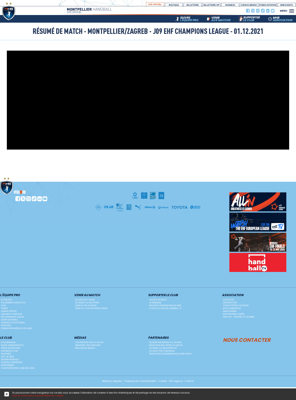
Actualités (6, 300)
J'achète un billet (158, 300)
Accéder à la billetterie (87, 303)
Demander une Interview (87, 345)
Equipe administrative (12, 345)
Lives (3, 305)
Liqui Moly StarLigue (11, 314)
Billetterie (192, 5)
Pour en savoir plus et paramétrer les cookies (38, 395)
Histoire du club (9, 351)
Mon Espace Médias (85, 348)
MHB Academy (230, 311)
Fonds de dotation (10, 348)
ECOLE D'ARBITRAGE (232, 308)
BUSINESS (230, 5)
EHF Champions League (12, 317)
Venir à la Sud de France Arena (91, 308)
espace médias (249, 5)
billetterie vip (211, 5)
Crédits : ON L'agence (171, 381)
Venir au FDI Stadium (85, 305)
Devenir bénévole (10, 360)
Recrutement (7, 365)
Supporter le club (163, 295)
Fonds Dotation (267, 5)
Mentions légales (112, 381)
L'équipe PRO (10, 295)
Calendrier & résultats (13, 303)
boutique (174, 5)
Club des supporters (12, 362)
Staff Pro (6, 325)
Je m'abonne (155, 303)
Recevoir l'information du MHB (165, 305)
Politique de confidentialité (140, 381)
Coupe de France (9, 320)
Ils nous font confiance (162, 351)
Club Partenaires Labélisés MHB (17, 368)
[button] (291, 10)
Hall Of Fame (7, 357)
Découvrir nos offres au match (166, 345)
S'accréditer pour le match (89, 342)
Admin (190, 381)
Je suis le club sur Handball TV (165, 308)
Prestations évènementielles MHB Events (170, 354)
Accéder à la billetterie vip (163, 348)
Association (232, 295)
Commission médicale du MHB (16, 328)
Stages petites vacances (236, 305)
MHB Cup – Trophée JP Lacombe (238, 317)
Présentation (230, 303)
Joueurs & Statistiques (13, 323)
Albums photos (9, 311)
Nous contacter (247, 339)
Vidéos (4, 308)
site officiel (155, 4)
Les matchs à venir (85, 300)
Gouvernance (8, 342)
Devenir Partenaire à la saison (165, 342)
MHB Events (286, 5)
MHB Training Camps (233, 314)
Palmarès (6, 354)
